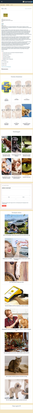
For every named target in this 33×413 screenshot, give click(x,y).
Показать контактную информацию (6, 66)
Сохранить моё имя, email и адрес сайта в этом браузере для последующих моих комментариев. (15, 203)
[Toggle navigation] (2, 1)
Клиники (3, 24)
